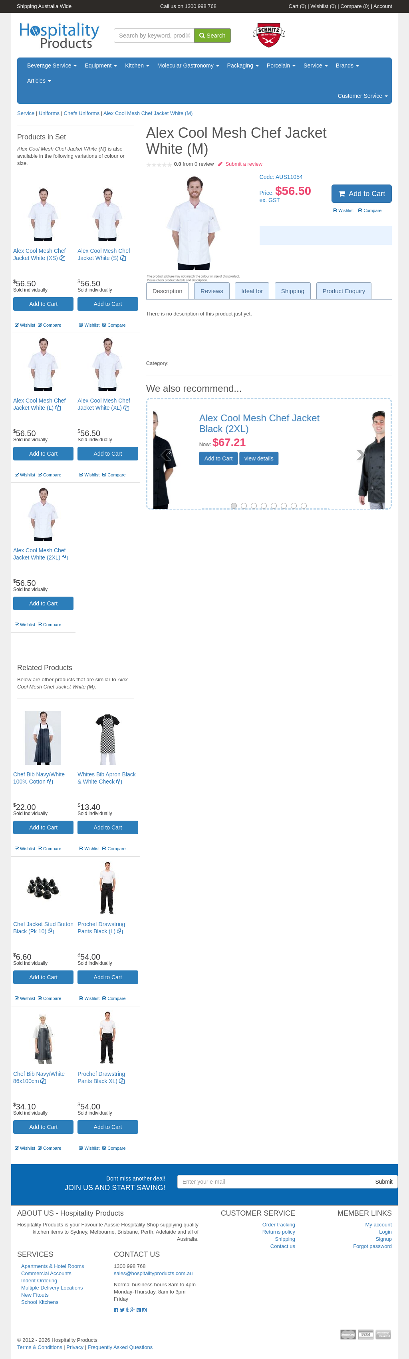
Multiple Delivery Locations (52, 1288)
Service (316, 65)
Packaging (243, 65)
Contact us (282, 1246)
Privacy (74, 1347)
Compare (354, 6)
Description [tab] (168, 291)
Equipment (101, 65)
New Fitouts (35, 1295)
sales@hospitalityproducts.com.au (153, 1273)
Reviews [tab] (212, 291)
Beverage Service (52, 65)
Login (385, 1232)
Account (382, 6)
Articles (39, 80)
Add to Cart (43, 304)
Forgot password (372, 1246)
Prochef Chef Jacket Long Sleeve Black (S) (309, 423)
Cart (297, 6)
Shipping (285, 1239)
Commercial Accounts (46, 1273)
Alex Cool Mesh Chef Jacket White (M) (148, 113)
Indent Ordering (39, 1281)
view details (314, 458)
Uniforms (49, 113)
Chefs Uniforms (82, 113)
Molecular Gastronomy (188, 65)
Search (212, 35)
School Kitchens (39, 1302)
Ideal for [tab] (252, 291)
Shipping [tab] (292, 291)
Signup (384, 1239)
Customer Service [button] (363, 96)
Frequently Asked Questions (120, 1347)
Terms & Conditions (39, 1347)
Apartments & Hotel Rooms (52, 1266)
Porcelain (281, 65)
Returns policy (278, 1232)
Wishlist (323, 6)
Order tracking (278, 1225)
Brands (347, 65)
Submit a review (240, 164)
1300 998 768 (201, 6)
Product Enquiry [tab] (344, 291)
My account (378, 1225)
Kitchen (137, 65)
